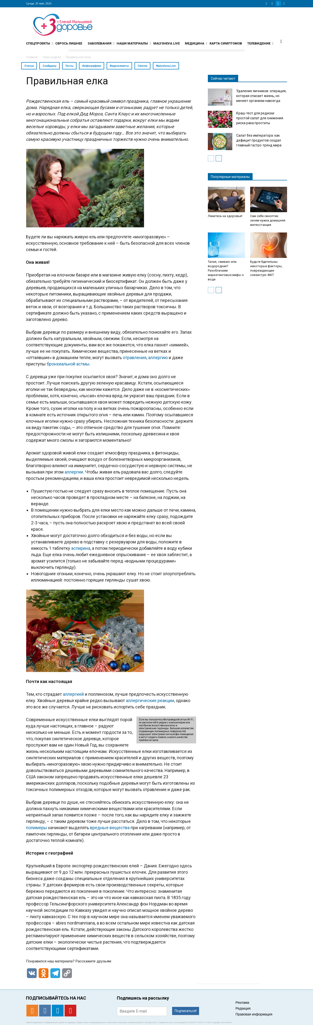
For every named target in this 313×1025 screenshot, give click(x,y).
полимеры (36, 827)
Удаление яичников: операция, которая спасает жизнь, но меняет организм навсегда (261, 96)
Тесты (69, 65)
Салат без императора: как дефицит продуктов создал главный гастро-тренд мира (258, 140)
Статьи (29, 65)
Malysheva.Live (166, 65)
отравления (134, 357)
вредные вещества (110, 827)
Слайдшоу (49, 65)
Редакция (243, 1008)
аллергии (74, 471)
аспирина (80, 548)
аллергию (158, 357)
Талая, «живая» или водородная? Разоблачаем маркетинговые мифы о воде (226, 270)
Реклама (242, 1002)
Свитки (142, 65)
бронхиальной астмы (68, 363)
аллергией (73, 694)
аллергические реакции (150, 700)
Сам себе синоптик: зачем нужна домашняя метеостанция (267, 220)
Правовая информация (253, 1014)
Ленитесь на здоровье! (225, 216)
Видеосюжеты (119, 65)
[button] (281, 41)
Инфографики (91, 65)
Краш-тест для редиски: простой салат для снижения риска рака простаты (259, 118)
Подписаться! (186, 1011)
